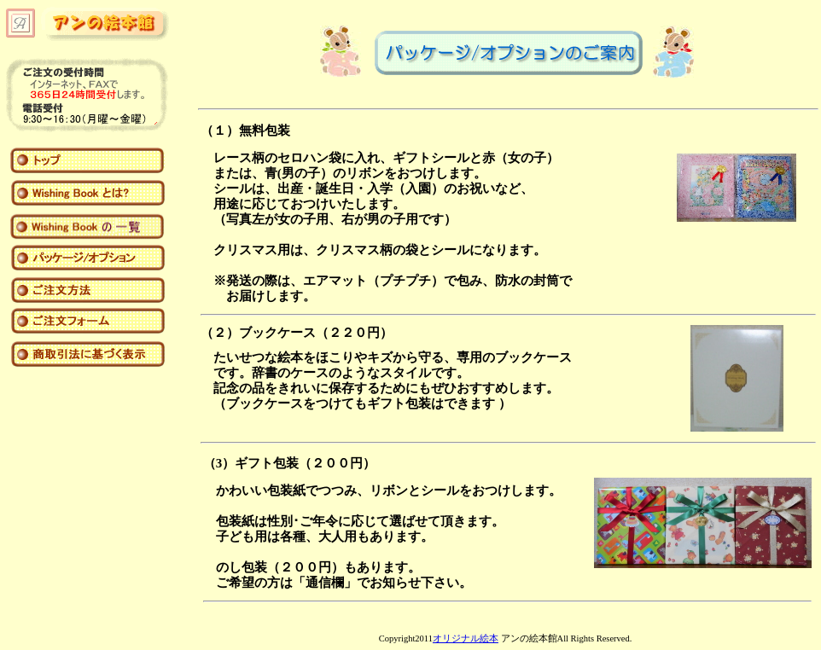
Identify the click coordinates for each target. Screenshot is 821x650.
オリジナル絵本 (465, 638)
